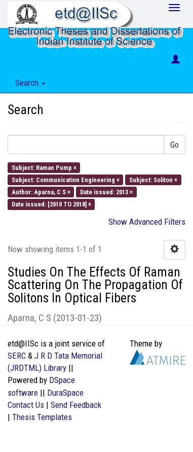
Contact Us (26, 405)
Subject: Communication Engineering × (66, 179)
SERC (17, 356)
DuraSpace (65, 393)
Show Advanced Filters (146, 222)
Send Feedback (76, 405)
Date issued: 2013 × (106, 192)
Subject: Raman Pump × (44, 167)
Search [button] (30, 83)
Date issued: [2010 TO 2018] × (51, 204)
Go (174, 145)
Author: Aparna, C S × (41, 192)
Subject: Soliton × (153, 179)
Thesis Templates (42, 417)
